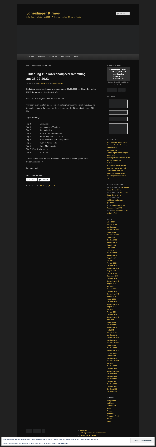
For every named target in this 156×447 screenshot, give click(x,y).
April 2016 (110, 320)
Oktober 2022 (112, 240)
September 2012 (113, 351)
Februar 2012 (112, 353)
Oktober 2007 (112, 376)
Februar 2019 (112, 289)
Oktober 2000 (112, 389)
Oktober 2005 (112, 381)
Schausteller (53, 57)
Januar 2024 (111, 232)
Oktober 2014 (112, 335)
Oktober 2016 (112, 314)
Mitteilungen (44, 186)
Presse (56, 186)
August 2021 (111, 258)
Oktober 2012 (112, 348)
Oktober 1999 (112, 392)
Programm (41, 57)
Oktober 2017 (112, 302)
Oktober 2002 (112, 386)
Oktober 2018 (112, 291)
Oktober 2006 (112, 379)
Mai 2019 (110, 286)
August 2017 (111, 307)
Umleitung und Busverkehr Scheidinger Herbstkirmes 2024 (117, 176)
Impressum (84, 430)
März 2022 (111, 248)
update (109, 419)
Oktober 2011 (112, 358)
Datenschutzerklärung (88, 435)
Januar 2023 (111, 237)
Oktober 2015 (112, 325)
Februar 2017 (112, 312)
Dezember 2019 (112, 276)
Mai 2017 (110, 309)
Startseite (30, 57)
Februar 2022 (112, 250)
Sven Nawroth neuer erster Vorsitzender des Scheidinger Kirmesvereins (118, 145)
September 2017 (113, 304)
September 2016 (113, 317)
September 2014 (113, 338)
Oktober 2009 (112, 368)
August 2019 (111, 284)
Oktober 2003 (112, 384)
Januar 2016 (111, 322)
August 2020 (111, 271)
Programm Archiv (113, 416)
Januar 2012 (111, 356)
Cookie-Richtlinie (62, 443)
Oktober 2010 (112, 366)
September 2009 (113, 371)
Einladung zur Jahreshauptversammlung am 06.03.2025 (117, 153)
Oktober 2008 (112, 374)
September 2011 (113, 361)
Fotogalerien (65, 57)
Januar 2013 (111, 345)
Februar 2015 (112, 333)
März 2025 (111, 222)
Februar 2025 (112, 224)
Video (109, 421)
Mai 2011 (110, 363)
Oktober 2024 (112, 227)
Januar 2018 (111, 299)
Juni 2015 (110, 330)
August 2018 (111, 296)
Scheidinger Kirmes (43, 13)
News (51, 186)
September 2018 (113, 294)
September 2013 (113, 343)
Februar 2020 (112, 273)
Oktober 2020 (112, 266)
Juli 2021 (110, 260)
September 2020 (113, 268)
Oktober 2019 (112, 278)
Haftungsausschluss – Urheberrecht (93, 433)
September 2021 (113, 255)
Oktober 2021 (112, 253)
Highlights (110, 403)
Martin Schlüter (58, 83)
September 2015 (113, 327)
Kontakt (76, 57)
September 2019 (113, 281)
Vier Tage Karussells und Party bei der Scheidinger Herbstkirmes (118, 160)
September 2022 (113, 242)
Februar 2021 (112, 263)
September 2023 (113, 235)
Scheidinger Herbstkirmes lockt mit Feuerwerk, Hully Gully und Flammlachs (117, 168)
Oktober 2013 (112, 340)
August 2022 (111, 245)
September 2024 (113, 230)
